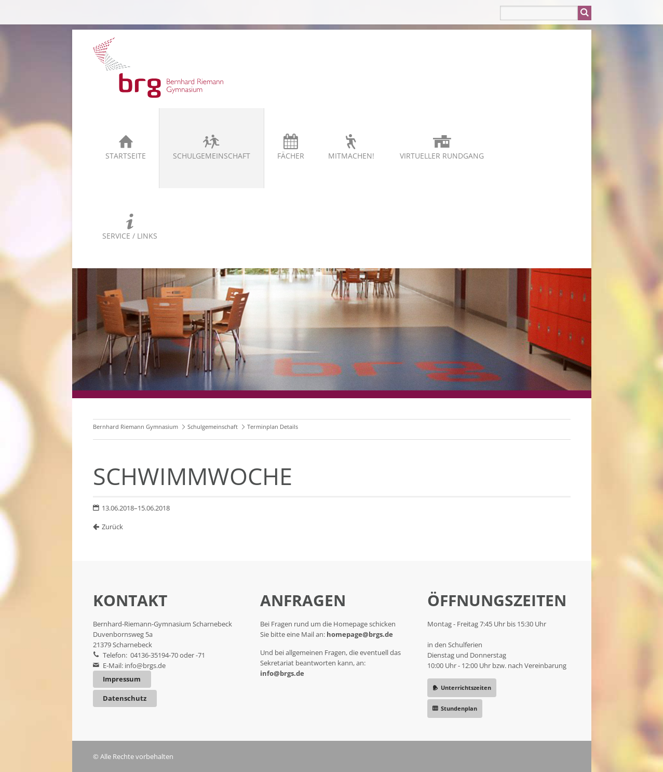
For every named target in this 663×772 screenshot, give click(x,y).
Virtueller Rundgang (442, 156)
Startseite (125, 156)
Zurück (112, 526)
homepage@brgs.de (360, 634)
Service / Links (129, 236)
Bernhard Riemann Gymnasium (135, 426)
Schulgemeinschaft (211, 156)
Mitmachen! (351, 156)
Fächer (290, 156)
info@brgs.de (145, 665)
